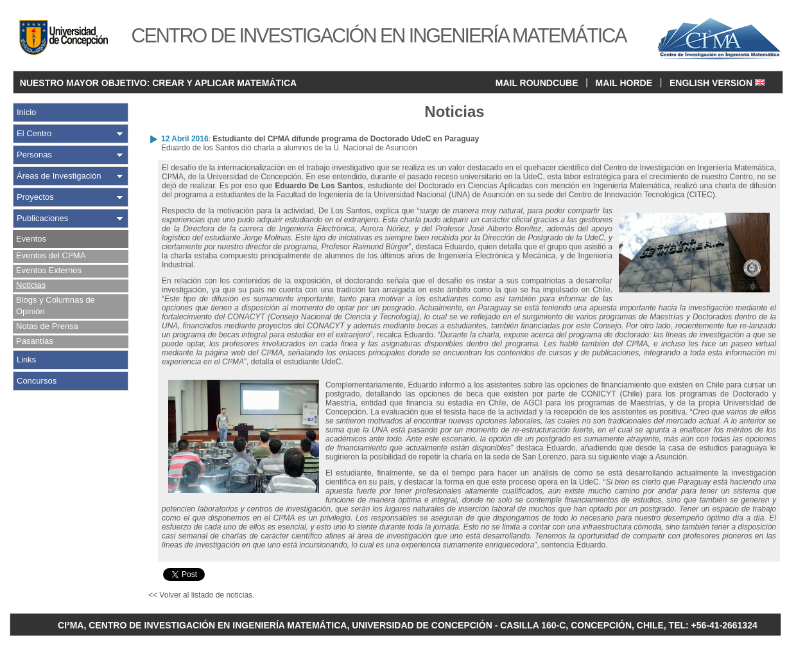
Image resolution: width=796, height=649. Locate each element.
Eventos (31, 239)
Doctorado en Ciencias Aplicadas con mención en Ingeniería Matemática (544, 185)
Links (26, 359)
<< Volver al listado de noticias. (201, 595)
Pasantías (34, 341)
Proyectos (35, 197)
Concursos (36, 381)
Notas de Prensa (47, 326)
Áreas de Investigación (59, 176)
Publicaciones (42, 218)
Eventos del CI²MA (50, 255)
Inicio (26, 112)
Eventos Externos (49, 270)
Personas (34, 154)
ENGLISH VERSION (717, 83)
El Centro (34, 133)
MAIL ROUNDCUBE (537, 83)
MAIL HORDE (624, 83)
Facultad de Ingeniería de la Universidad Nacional (362, 194)
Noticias (31, 285)
